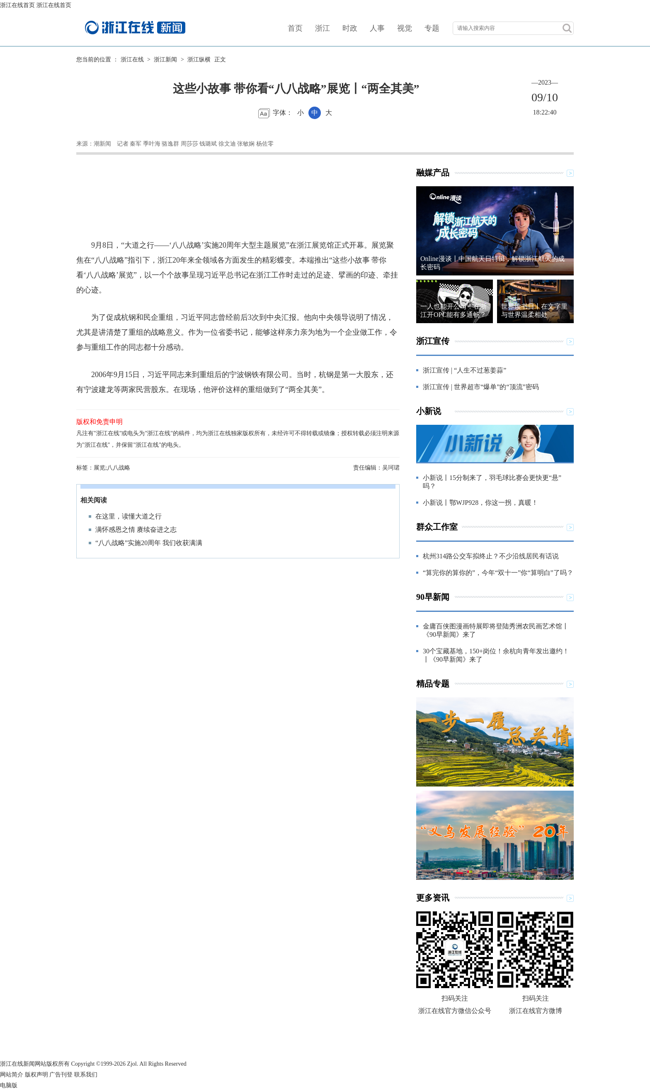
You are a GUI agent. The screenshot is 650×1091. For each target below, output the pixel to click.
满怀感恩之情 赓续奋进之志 (136, 529)
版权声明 (36, 1075)
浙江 (322, 28)
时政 (349, 28)
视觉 (404, 28)
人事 (377, 28)
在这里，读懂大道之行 (128, 516)
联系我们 (85, 1075)
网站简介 (11, 1075)
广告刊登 (61, 1075)
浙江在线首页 (17, 5)
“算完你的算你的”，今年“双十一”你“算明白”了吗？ (498, 572)
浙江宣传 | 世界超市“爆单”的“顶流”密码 (481, 386)
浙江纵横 (199, 59)
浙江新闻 (165, 59)
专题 (431, 28)
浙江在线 (132, 59)
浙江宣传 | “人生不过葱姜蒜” (464, 370)
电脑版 (8, 1085)
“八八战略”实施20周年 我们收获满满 (148, 542)
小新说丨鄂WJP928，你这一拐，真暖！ (480, 502)
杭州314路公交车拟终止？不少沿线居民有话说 (491, 556)
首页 (295, 28)
